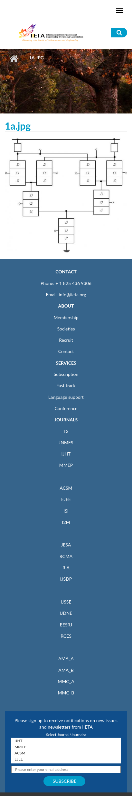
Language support (66, 397)
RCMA (66, 556)
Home (14, 59)
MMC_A (66, 681)
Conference (66, 408)
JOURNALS (66, 419)
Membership (65, 317)
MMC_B (66, 692)
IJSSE (66, 601)
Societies (66, 328)
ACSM (66, 488)
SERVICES (66, 363)
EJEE (66, 499)
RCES (66, 636)
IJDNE (66, 613)
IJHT (66, 454)
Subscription (66, 374)
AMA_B (65, 670)
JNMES (66, 442)
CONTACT (66, 271)
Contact (66, 351)
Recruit (66, 340)
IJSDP (66, 579)
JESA (66, 544)
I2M (66, 522)
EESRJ (66, 624)
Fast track (65, 385)
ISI (65, 511)
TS (66, 431)
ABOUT (66, 306)
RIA (66, 567)
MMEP (66, 465)
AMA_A (66, 658)
